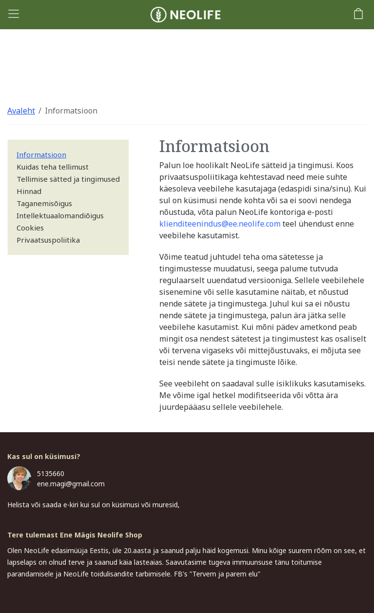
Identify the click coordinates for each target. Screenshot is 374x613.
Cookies (30, 227)
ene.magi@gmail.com (71, 483)
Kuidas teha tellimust (53, 167)
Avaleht (21, 110)
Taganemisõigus (44, 203)
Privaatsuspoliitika (48, 240)
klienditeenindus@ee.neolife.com (219, 223)
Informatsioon (71, 110)
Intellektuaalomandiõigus (60, 215)
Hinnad (29, 191)
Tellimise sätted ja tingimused (68, 179)
